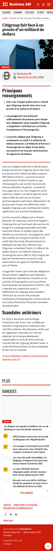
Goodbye (7, 535)
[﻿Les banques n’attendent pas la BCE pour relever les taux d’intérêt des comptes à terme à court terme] (7, 447)
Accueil (4, 17)
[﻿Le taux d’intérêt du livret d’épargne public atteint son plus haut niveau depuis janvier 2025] (7, 469)
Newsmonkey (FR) (32, 532)
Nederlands (8, 520)
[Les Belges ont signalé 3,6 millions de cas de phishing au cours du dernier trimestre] (26, 409)
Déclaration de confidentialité (18, 508)
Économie (18, 12)
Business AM (25, 73)
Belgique (6, 12)
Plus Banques (35, 492)
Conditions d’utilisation (25, 505)
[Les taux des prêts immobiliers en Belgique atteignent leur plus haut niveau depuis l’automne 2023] (7, 458)
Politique (29, 12)
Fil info (40, 12)
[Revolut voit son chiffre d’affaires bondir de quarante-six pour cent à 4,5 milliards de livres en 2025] (7, 481)
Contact (7, 505)
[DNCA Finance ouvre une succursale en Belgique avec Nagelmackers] (7, 436)
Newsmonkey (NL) (12, 532)
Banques (6, 67)
